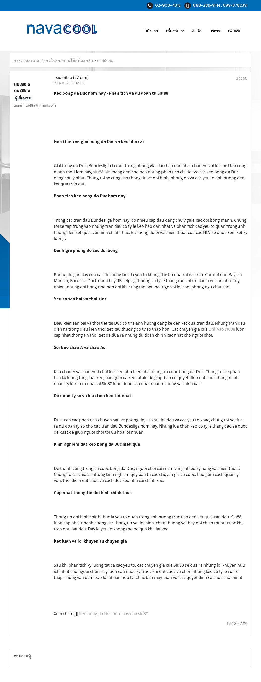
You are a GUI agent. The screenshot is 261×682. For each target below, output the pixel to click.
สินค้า (197, 31)
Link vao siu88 (222, 329)
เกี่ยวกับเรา (175, 31)
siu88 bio (101, 172)
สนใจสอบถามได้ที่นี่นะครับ (69, 60)
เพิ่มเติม (234, 31)
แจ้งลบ (241, 78)
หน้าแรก (151, 31)
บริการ (214, 31)
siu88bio (105, 60)
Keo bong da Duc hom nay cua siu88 (113, 613)
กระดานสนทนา (27, 60)
